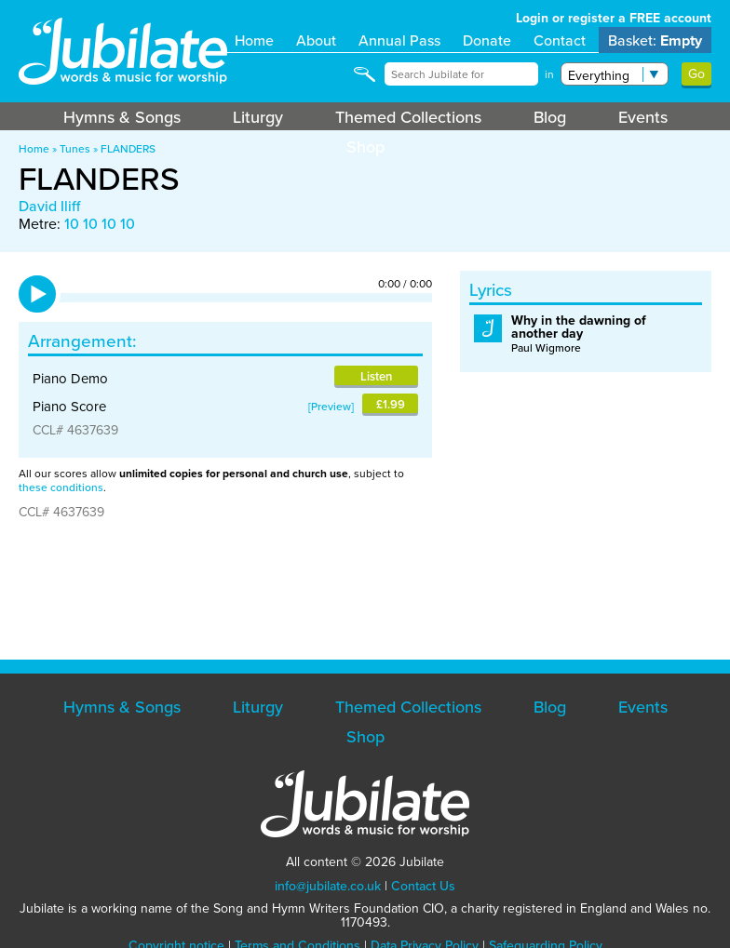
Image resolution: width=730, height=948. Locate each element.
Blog (550, 116)
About (316, 40)
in (549, 74)
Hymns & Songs (122, 116)
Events (643, 116)
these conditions (61, 487)
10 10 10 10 (99, 223)
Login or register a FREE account (613, 18)
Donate (487, 40)
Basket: (655, 40)
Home (254, 40)
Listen (376, 376)
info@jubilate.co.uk (328, 885)
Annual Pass (399, 40)
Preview (331, 406)
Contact (560, 40)
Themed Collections (408, 116)
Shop (365, 146)
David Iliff (49, 205)
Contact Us (423, 885)
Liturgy (258, 116)
